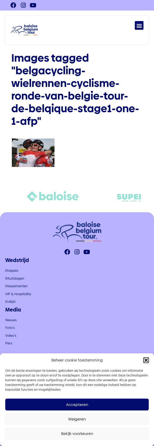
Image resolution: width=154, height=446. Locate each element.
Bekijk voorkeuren (77, 433)
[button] (146, 360)
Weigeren (77, 419)
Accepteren (77, 404)
